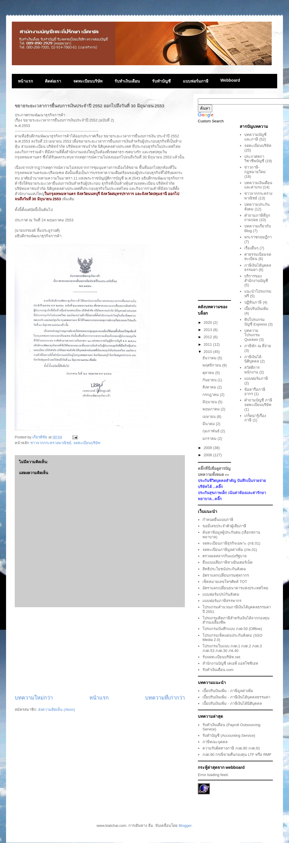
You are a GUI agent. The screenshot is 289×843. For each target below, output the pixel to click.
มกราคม (210, 438)
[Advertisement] (100, 651)
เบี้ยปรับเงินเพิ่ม (256, 308)
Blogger (185, 825)
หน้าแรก (25, 81)
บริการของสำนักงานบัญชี (256, 278)
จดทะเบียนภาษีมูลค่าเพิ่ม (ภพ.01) (229, 549)
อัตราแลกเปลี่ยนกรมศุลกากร (225, 575)
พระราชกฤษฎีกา (258, 237)
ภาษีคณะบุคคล (215, 742)
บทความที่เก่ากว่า (165, 698)
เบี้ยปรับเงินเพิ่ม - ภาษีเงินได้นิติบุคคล (232, 703)
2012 (208, 337)
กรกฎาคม (211, 394)
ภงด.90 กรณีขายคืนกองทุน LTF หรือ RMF (236, 754)
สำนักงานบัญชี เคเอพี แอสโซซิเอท (230, 663)
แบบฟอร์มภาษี (195, 81)
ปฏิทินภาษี (253, 302)
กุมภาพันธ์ (211, 431)
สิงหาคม (209, 387)
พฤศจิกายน (212, 365)
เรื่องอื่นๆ (251, 248)
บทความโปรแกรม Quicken (252, 335)
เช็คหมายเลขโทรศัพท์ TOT (224, 582)
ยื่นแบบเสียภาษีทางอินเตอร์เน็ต (227, 562)
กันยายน (210, 380)
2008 (208, 455)
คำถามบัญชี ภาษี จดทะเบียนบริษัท (258, 402)
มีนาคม (209, 424)
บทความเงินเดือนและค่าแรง (258, 185)
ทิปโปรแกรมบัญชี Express (255, 321)
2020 (208, 322)
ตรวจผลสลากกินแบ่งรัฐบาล (224, 556)
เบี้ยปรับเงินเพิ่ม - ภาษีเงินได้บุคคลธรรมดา (236, 697)
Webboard (230, 80)
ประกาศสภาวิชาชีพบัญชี (254, 158)
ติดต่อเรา (53, 81)
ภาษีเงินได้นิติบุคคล (252, 359)
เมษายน (209, 416)
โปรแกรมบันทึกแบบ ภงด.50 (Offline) (232, 629)
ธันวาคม (210, 358)
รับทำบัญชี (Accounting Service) (228, 735)
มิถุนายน (210, 402)
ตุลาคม (208, 373)
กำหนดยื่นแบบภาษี (217, 519)
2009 (208, 448)
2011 (208, 344)
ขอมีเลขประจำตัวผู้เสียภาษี (224, 526)
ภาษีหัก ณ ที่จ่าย (257, 346)
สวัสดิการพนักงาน (252, 369)
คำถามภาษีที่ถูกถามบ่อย (257, 217)
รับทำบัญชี (161, 81)
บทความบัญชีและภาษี (255, 136)
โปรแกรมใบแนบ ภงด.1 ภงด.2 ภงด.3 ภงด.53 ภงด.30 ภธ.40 (232, 648)
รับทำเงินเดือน (127, 81)
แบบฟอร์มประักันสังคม (220, 594)
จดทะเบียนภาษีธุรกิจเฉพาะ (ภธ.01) (231, 543)
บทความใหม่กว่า (34, 698)
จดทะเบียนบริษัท (87, 81)
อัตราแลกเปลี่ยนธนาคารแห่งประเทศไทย (235, 588)
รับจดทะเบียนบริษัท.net (221, 657)
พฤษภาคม (211, 409)
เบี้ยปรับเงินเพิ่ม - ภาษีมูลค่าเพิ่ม (227, 691)
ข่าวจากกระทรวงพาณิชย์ (50, 443)
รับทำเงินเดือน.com (217, 670)
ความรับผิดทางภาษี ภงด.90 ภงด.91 (231, 748)
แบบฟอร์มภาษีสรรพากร (221, 601)
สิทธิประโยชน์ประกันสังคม (224, 569)
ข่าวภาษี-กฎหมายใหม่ (255, 169)
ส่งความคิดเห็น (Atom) (56, 709)
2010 (208, 351)
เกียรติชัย (40, 437)
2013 (208, 330)
